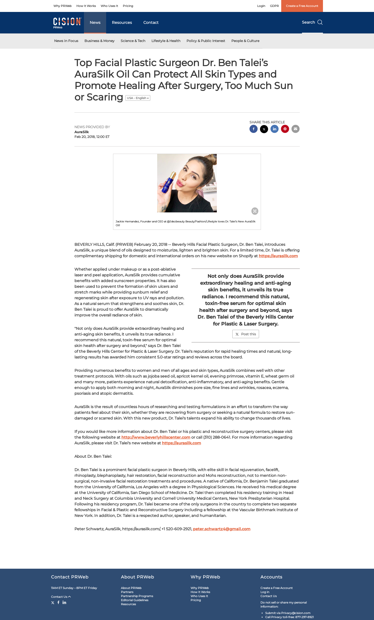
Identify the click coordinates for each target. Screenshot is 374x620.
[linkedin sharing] (274, 129)
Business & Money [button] (99, 41)
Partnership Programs (137, 596)
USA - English (138, 98)
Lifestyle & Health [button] (165, 41)
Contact (151, 22)
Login (261, 6)
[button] (187, 183)
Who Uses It (109, 6)
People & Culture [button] (245, 41)
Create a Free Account (302, 6)
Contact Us (61, 597)
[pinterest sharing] (285, 129)
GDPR (274, 6)
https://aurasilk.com (278, 256)
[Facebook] (58, 602)
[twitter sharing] (264, 129)
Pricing (128, 6)
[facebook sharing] (253, 129)
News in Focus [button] (66, 41)
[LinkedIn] (64, 602)
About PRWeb (131, 588)
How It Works (86, 6)
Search (312, 22)
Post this (245, 334)
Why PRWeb (62, 6)
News (95, 22)
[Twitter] (53, 602)
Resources (122, 22)
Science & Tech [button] (133, 41)
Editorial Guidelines (134, 600)
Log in (264, 592)
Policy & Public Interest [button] (206, 41)
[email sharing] (295, 129)
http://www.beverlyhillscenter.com (155, 437)
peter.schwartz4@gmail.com (221, 529)
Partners (127, 592)
